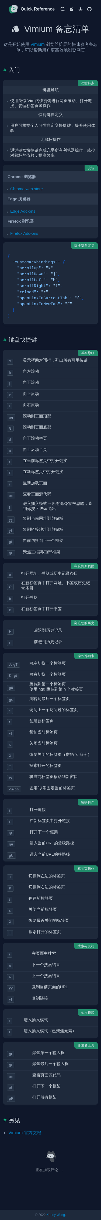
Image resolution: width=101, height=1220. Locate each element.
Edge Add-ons (22, 211)
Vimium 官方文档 (24, 1132)
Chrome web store (26, 189)
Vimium (37, 44)
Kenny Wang (56, 1215)
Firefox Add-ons (24, 233)
